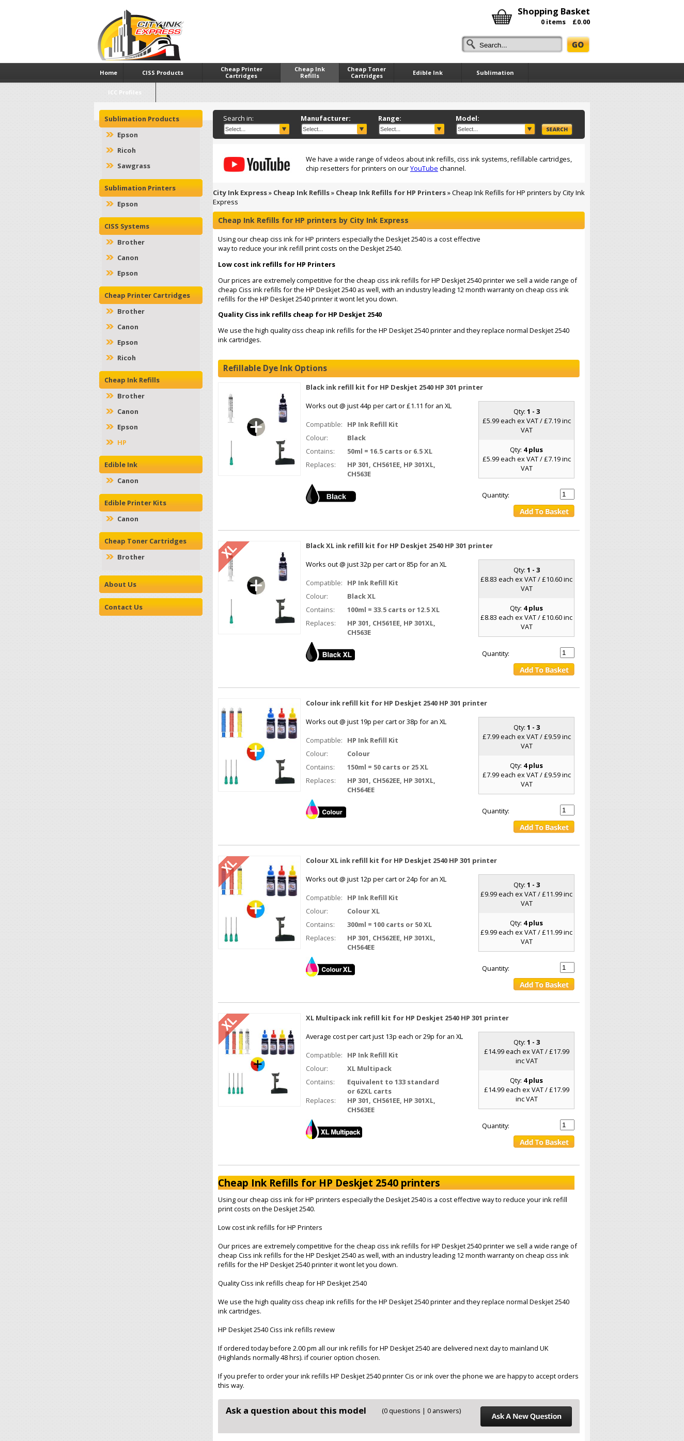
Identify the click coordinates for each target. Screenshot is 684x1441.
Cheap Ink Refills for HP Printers (391, 192)
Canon (127, 257)
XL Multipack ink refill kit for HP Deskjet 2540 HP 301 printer (407, 1017)
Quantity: (495, 495)
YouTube (424, 168)
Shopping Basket (554, 11)
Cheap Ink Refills (301, 192)
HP (122, 442)
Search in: (238, 118)
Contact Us (123, 607)
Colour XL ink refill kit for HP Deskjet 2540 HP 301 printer (401, 860)
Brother (131, 242)
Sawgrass (133, 165)
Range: (389, 118)
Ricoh (126, 150)
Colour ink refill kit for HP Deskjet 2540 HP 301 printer (396, 703)
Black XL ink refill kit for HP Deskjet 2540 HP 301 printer (399, 545)
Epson (127, 134)
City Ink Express (240, 192)
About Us (120, 584)
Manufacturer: (326, 118)
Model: (467, 118)
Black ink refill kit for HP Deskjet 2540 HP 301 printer (394, 387)
